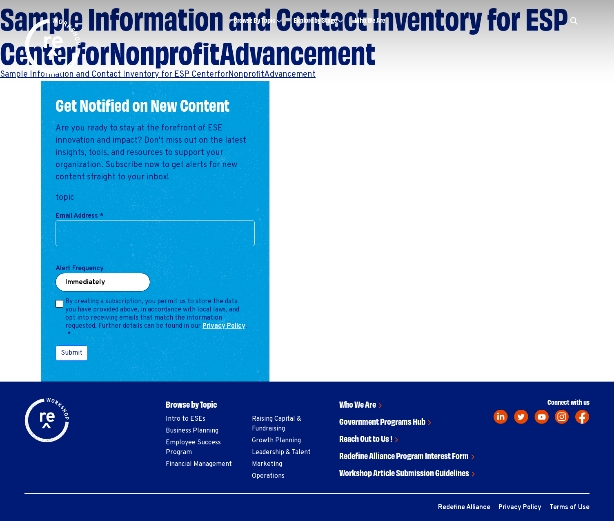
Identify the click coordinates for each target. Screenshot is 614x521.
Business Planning (192, 431)
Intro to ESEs (185, 419)
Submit (71, 353)
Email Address (79, 216)
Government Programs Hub (382, 420)
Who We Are (370, 19)
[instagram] (562, 417)
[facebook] (582, 417)
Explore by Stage (315, 19)
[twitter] (521, 417)
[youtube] (541, 417)
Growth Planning (276, 441)
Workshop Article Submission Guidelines (404, 472)
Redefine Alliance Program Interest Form (404, 455)
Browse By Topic (255, 19)
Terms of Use (569, 507)
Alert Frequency (80, 269)
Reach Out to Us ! (365, 438)
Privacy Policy (223, 326)
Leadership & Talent (281, 452)
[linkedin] (501, 417)
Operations (268, 476)
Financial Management (199, 464)
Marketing (267, 464)
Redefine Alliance (464, 507)
